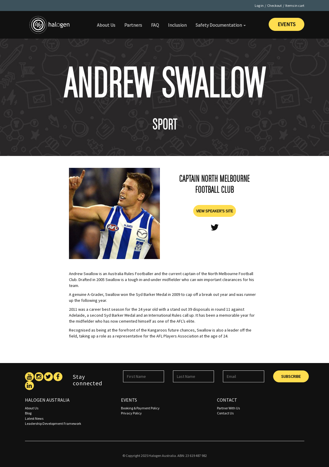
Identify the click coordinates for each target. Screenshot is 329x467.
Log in (259, 5)
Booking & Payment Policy (140, 408)
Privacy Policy (131, 413)
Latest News (34, 418)
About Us (106, 25)
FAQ (155, 25)
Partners (133, 25)
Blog (28, 413)
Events (286, 24)
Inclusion (177, 25)
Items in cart (294, 5)
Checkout (274, 5)
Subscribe (291, 376)
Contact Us (225, 413)
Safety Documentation (221, 25)
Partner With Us (228, 408)
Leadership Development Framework (53, 423)
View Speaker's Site (214, 211)
